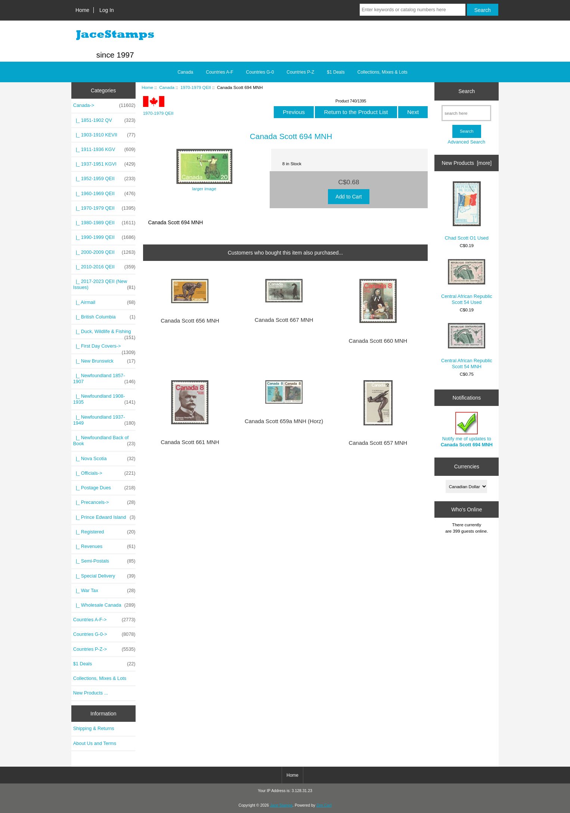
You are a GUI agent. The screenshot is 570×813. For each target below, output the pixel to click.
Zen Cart (324, 805)
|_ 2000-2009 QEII (104, 252)
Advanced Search (466, 142)
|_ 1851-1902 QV (104, 120)
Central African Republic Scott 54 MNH (466, 346)
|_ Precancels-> (104, 502)
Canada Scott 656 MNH (190, 321)
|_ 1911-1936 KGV (104, 150)
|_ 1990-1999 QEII (104, 237)
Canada (166, 87)
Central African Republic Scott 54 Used (466, 282)
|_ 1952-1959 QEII (104, 179)
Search (466, 91)
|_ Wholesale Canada (104, 605)
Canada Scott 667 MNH (284, 320)
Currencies (466, 466)
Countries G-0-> (104, 634)
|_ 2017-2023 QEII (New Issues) (104, 284)
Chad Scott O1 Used (467, 211)
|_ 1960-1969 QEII (104, 194)
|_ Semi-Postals (104, 561)
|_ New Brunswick (104, 361)
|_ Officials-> (104, 473)
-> (104, 105)
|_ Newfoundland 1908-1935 (104, 399)
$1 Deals (335, 72)
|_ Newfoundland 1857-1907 (104, 379)
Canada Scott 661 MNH (190, 442)
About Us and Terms (94, 743)
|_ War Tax (104, 591)
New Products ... (90, 693)
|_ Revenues (104, 546)
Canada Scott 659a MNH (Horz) (284, 421)
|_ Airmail (104, 302)
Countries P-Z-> (104, 649)
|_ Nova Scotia (104, 459)
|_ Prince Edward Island (104, 517)
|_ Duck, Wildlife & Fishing (104, 333)
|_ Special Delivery (104, 576)
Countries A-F (219, 72)
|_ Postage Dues (104, 488)
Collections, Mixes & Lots (382, 72)
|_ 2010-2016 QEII (104, 267)
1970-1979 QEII (195, 87)
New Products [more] (467, 163)
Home (82, 10)
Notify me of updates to (467, 429)
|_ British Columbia (104, 317)
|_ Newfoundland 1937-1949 (104, 420)
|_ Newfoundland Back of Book (104, 441)
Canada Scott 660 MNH (378, 341)
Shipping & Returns (93, 728)
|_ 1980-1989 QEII (104, 223)
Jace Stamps (281, 805)
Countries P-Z (300, 72)
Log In (106, 10)
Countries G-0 (260, 72)
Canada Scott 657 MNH (378, 443)
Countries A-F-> (104, 620)
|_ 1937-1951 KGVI (104, 164)
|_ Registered (104, 532)
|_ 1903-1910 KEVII (104, 135)
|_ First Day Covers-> (104, 348)
